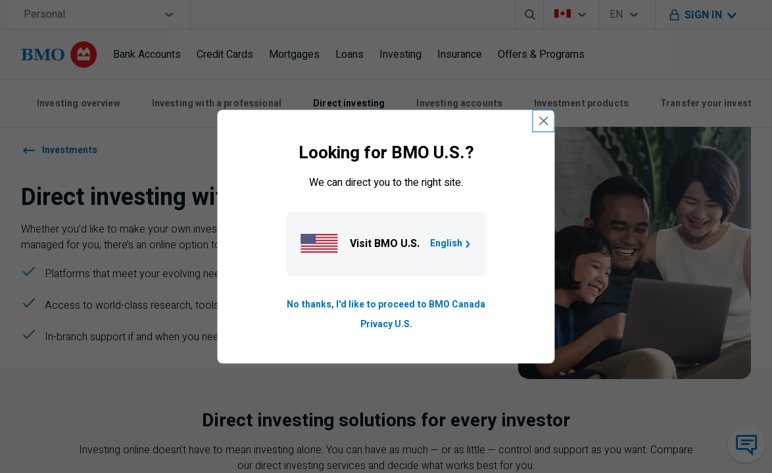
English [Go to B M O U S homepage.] (451, 243)
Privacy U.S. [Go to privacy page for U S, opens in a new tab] (386, 324)
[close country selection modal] (543, 120)
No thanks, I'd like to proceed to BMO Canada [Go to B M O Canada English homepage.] (386, 304)
